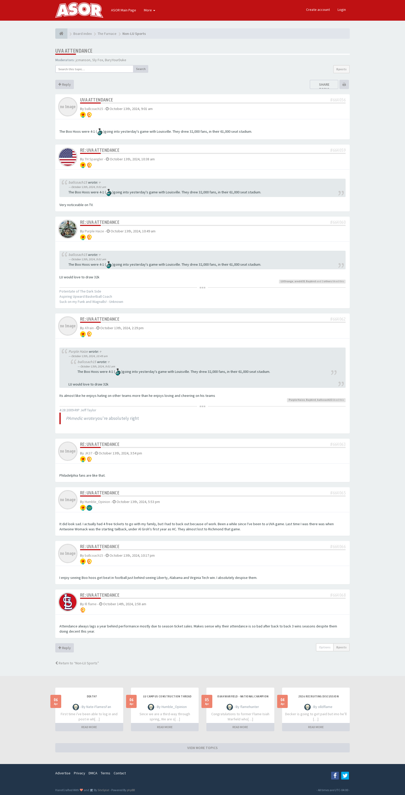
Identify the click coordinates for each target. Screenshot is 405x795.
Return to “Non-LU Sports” (77, 663)
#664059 (338, 150)
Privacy (79, 773)
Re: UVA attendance (99, 150)
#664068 (338, 595)
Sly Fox (97, 60)
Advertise (63, 773)
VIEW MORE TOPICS (202, 747)
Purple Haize (94, 231)
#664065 (338, 492)
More (149, 10)
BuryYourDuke (115, 60)
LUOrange (287, 281)
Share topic (324, 86)
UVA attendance (74, 51)
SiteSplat (103, 790)
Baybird (311, 281)
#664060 (338, 222)
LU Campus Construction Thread (167, 696)
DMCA (93, 773)
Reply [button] (64, 84)
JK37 (88, 453)
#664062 (338, 319)
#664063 (338, 444)
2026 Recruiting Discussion (318, 696)
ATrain (89, 328)
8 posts (341, 69)
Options (325, 647)
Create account (318, 9)
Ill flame (91, 604)
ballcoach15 (94, 108)
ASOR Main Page (123, 10)
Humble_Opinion (97, 501)
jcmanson (83, 60)
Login (342, 9)
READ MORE (89, 727)
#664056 (338, 100)
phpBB (131, 790)
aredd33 (299, 281)
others (328, 281)
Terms (105, 773)
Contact (120, 773)
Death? (92, 696)
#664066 (338, 546)
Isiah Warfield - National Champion (243, 696)
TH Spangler (94, 159)
